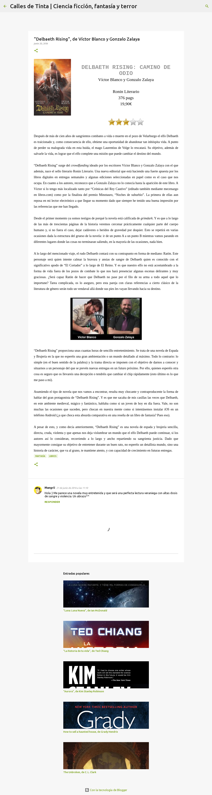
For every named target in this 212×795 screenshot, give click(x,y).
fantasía (40, 456)
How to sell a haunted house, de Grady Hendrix (90, 731)
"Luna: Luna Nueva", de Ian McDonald (85, 610)
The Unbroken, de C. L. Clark (79, 772)
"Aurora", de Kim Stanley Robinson (83, 691)
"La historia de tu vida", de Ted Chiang (86, 651)
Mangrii (50, 487)
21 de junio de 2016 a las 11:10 (72, 488)
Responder (52, 502)
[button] (36, 50)
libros (53, 456)
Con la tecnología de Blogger (106, 790)
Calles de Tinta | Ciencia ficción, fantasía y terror (73, 6)
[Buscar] (142, 6)
